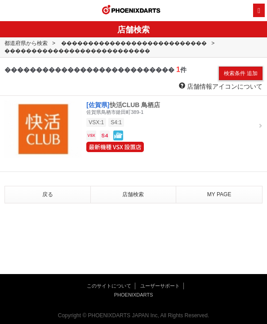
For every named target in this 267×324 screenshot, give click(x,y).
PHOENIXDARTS (131, 11)
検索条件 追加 (241, 73)
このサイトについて (109, 285)
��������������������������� (134, 43)
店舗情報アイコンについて (221, 86)
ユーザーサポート (160, 285)
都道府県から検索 (26, 43)
